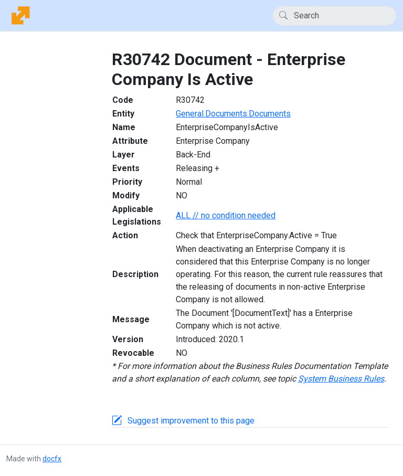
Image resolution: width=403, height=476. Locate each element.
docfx (52, 458)
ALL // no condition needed (225, 215)
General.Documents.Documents (233, 114)
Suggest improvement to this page (191, 421)
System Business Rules (341, 379)
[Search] (334, 16)
